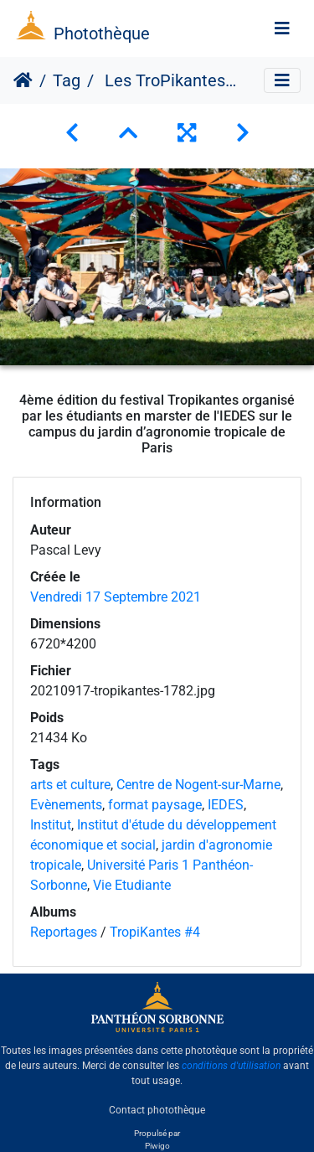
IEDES (226, 805)
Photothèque (102, 33)
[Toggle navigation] (282, 28)
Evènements (66, 805)
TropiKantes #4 (155, 932)
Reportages (63, 932)
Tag (66, 80)
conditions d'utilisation (231, 1066)
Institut (50, 825)
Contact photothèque (157, 1109)
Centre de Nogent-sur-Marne (198, 785)
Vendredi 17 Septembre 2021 (115, 597)
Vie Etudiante (132, 885)
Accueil (23, 80)
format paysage (155, 805)
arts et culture (70, 785)
